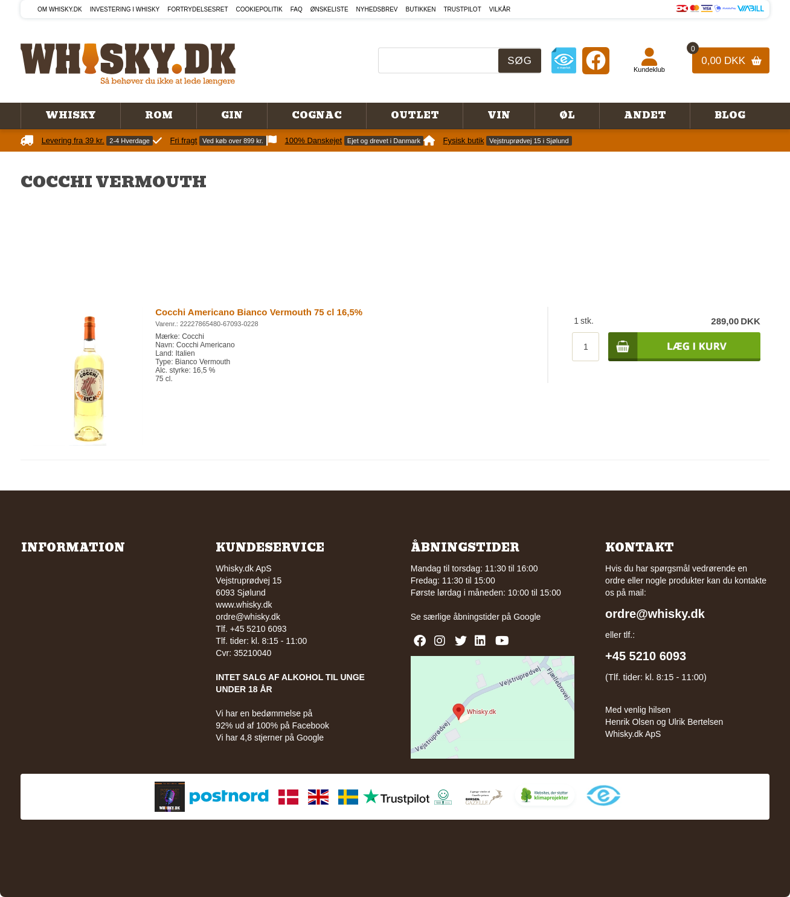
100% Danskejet (313, 140)
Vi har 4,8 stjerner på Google (270, 737)
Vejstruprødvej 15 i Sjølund (528, 140)
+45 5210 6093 (645, 656)
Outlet (415, 115)
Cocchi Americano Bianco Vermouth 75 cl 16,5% (258, 312)
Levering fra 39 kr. (73, 140)
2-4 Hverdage (129, 140)
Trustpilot (462, 9)
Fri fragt (184, 140)
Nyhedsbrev (377, 9)
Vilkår (500, 9)
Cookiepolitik (259, 9)
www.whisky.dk (244, 604)
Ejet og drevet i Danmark (383, 140)
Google (527, 617)
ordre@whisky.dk (248, 617)
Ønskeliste (329, 9)
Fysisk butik (463, 140)
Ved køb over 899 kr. (232, 140)
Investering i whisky (125, 9)
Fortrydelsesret (197, 9)
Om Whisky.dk (59, 9)
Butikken (421, 9)
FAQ (297, 9)
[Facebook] (595, 60)
